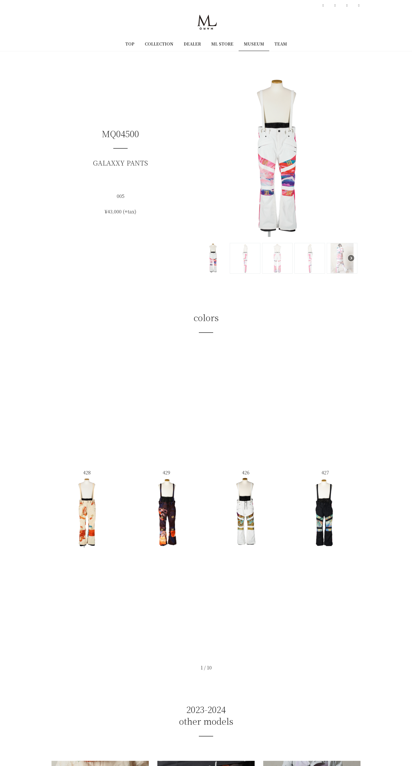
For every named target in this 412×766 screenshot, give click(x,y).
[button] (205, 156)
